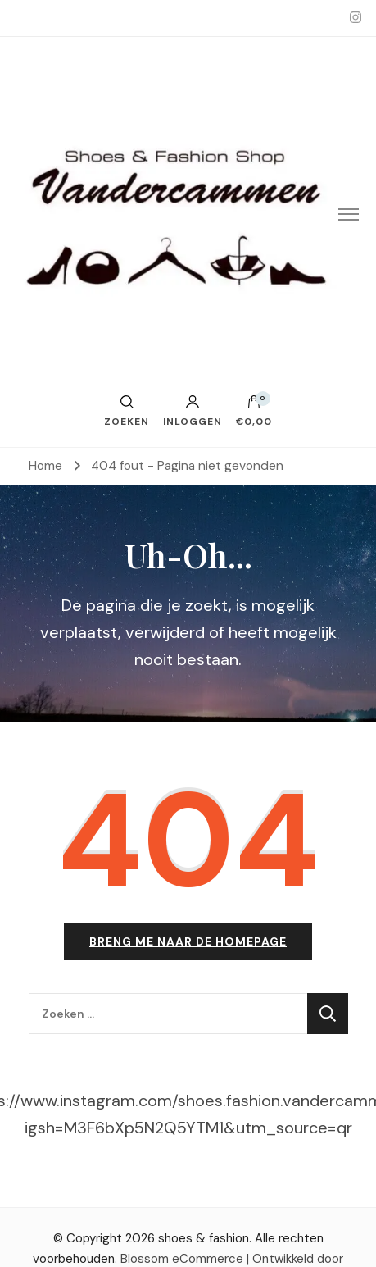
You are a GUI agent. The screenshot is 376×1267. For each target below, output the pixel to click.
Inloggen (192, 410)
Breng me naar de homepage (188, 941)
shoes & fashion (203, 1238)
